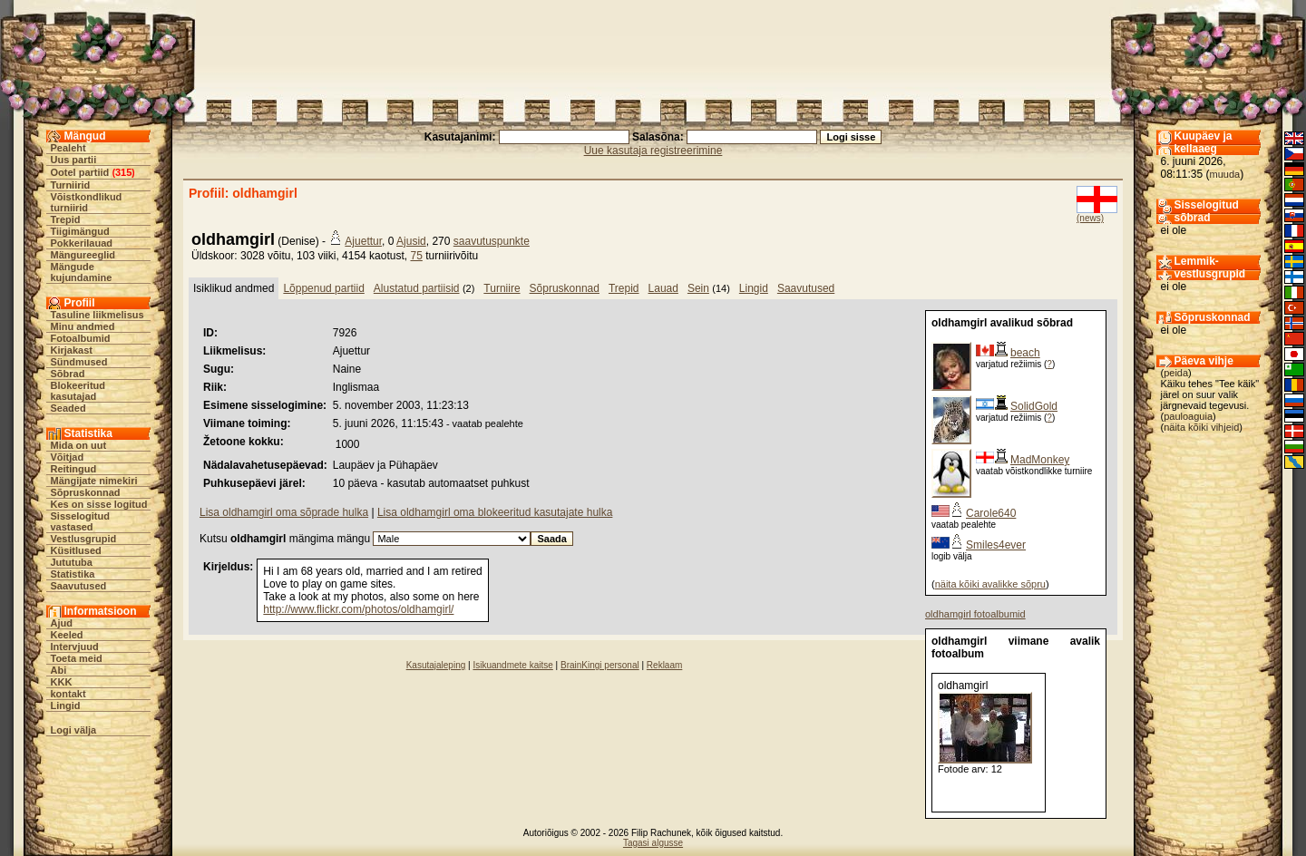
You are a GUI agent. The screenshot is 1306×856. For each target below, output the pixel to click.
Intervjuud (75, 646)
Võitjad (67, 457)
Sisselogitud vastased (80, 521)
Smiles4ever (996, 545)
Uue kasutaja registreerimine (653, 150)
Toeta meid (76, 658)
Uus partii (74, 159)
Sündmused (79, 361)
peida (1176, 372)
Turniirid (71, 185)
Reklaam (664, 665)
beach (1025, 352)
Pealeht (68, 147)
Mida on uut (79, 445)
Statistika (73, 574)
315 (123, 172)
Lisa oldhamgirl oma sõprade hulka (284, 512)
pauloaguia (1188, 416)
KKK (62, 681)
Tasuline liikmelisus (97, 314)
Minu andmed (83, 326)
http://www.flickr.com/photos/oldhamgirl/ (358, 609)
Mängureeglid (83, 254)
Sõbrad (68, 373)
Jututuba (72, 562)
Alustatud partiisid (417, 288)
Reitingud (74, 468)
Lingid (66, 705)
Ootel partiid (80, 172)
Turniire (501, 288)
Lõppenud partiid (323, 288)
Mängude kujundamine (81, 272)
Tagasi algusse (653, 843)
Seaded (68, 408)
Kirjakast (72, 350)
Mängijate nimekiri (94, 480)
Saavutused (79, 585)
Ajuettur (363, 241)
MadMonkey (1039, 459)
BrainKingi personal (599, 665)
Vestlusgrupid (84, 538)
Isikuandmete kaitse (512, 665)
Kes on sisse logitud (99, 504)
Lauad (663, 288)
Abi (59, 670)
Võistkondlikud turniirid (86, 202)
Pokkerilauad (81, 243)
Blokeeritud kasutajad (78, 391)
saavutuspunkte (491, 241)
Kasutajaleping (436, 665)
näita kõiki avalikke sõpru (990, 584)
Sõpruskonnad (86, 492)
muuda (1225, 174)
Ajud (62, 623)
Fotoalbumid (81, 338)
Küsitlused (76, 550)
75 (416, 255)
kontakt (68, 693)
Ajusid (411, 241)
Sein (698, 288)
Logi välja (74, 730)
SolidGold (1033, 406)
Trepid (66, 219)
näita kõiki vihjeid (1201, 427)
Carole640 (991, 513)
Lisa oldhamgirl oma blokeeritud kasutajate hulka (494, 512)
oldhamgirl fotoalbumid (975, 613)
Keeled (67, 634)
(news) (1090, 218)
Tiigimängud (80, 231)
